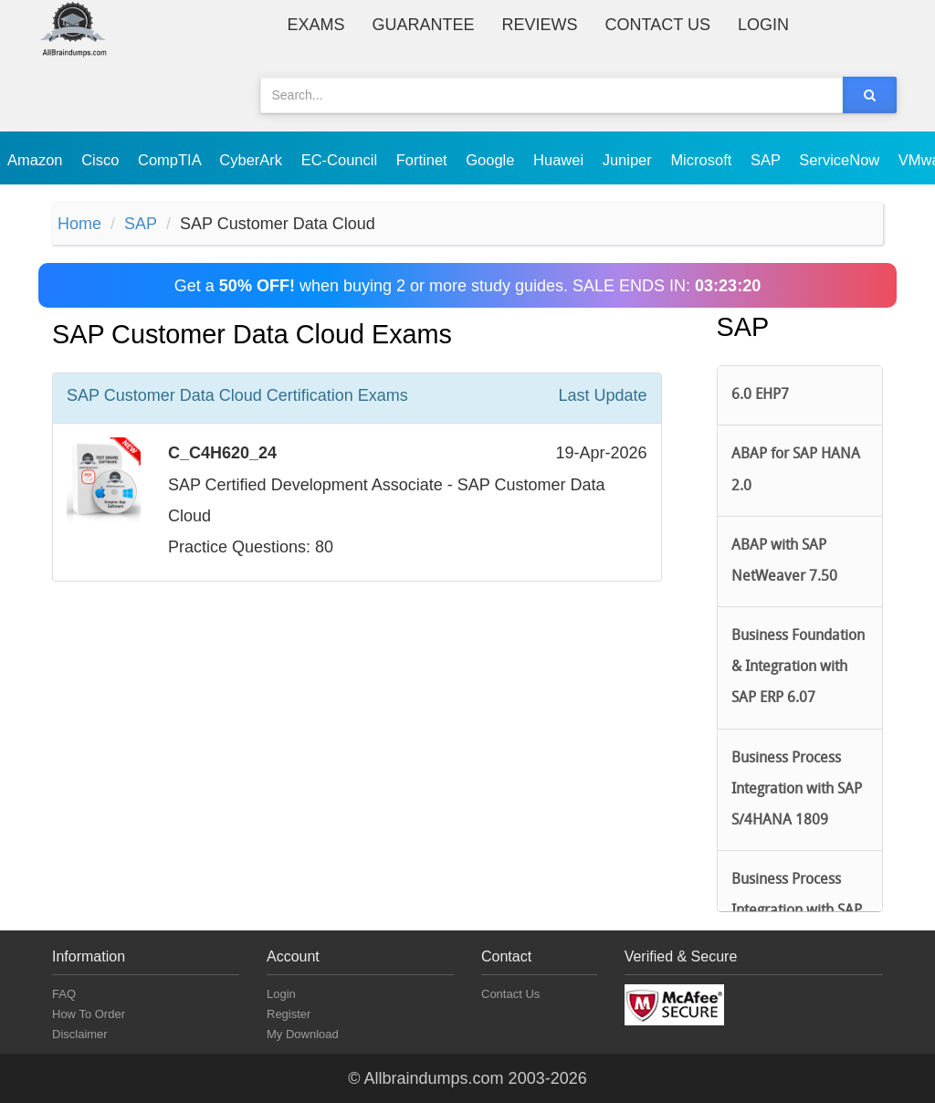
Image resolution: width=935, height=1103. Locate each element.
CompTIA (171, 160)
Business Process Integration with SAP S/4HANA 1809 (796, 789)
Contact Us (657, 25)
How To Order (88, 1014)
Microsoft (703, 160)
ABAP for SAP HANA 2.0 (795, 470)
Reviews (540, 25)
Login (763, 25)
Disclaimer (80, 1034)
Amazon (37, 160)
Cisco (102, 160)
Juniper (630, 160)
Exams (316, 25)
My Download (303, 1034)
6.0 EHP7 (760, 395)
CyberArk (252, 160)
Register (288, 1014)
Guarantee (424, 25)
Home (79, 224)
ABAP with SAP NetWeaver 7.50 (784, 561)
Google (492, 160)
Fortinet (424, 160)
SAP (767, 160)
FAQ (64, 994)
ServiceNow (841, 160)
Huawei (560, 160)
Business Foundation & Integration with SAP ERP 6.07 (798, 667)
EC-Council (341, 160)
